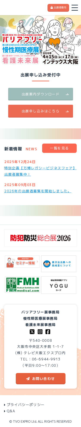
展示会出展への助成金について (58, 263)
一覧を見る (59, 148)
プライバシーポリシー (24, 404)
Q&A (9, 411)
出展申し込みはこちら (41, 111)
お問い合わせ (40, 378)
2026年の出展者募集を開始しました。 (37, 191)
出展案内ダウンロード (41, 94)
